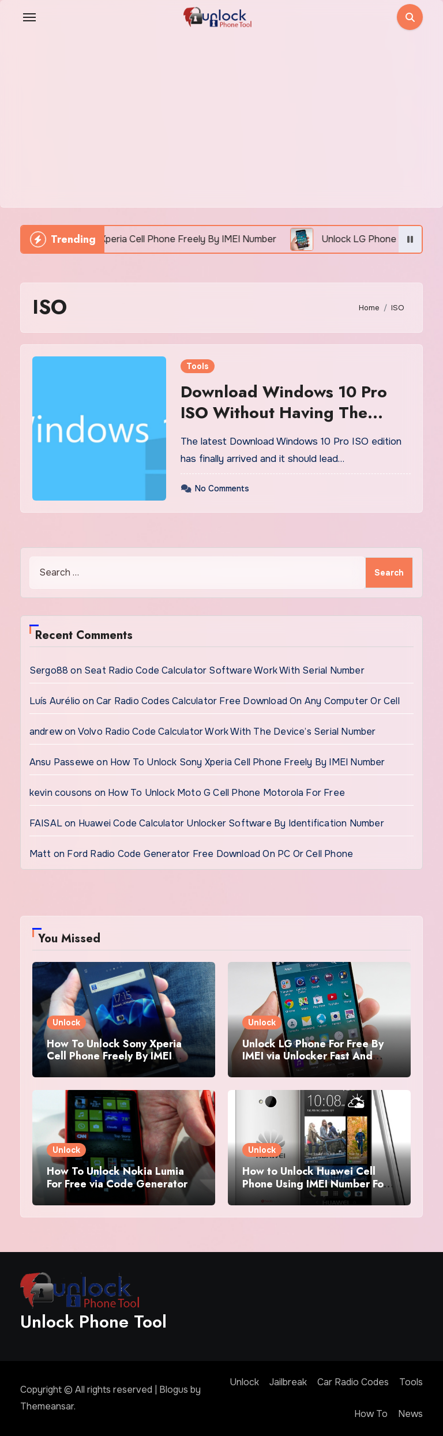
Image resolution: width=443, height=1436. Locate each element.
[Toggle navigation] (29, 17)
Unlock (66, 1022)
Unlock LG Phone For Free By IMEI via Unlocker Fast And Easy (313, 1056)
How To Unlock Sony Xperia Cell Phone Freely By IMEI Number (247, 762)
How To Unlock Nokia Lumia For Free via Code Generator (117, 1177)
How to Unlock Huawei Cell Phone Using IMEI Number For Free (315, 1184)
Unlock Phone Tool (93, 1321)
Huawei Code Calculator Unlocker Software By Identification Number (231, 823)
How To (371, 1414)
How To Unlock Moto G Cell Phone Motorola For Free (226, 793)
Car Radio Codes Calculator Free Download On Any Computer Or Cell (248, 701)
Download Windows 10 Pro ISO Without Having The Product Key (284, 413)
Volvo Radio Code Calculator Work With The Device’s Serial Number (227, 731)
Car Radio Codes (353, 1382)
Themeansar (47, 1406)
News (410, 1414)
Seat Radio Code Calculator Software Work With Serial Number (224, 670)
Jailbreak (288, 1382)
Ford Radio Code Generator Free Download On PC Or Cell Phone (210, 854)
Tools (197, 366)
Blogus (173, 1390)
